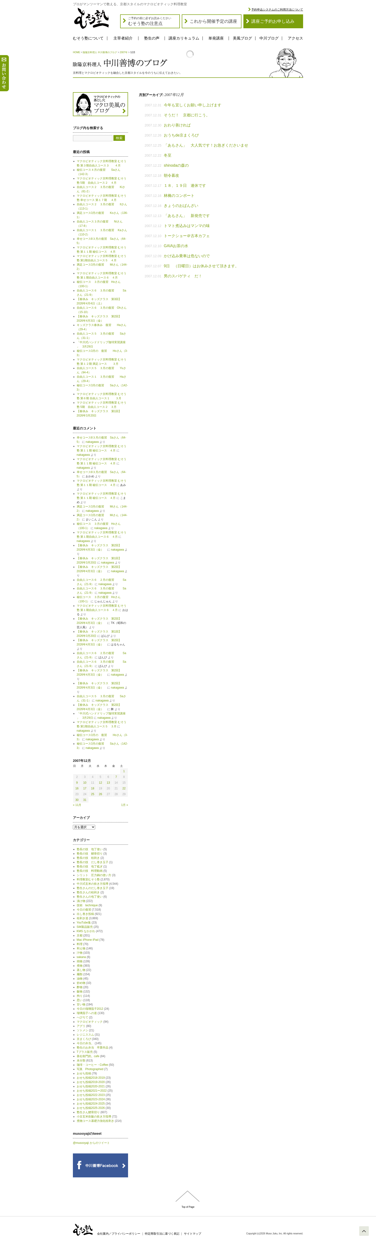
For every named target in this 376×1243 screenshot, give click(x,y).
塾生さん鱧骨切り (88, 1112)
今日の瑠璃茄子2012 (90, 1008)
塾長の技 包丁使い (90, 849)
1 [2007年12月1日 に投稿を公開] (124, 771)
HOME (76, 52)
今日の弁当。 (85, 1043)
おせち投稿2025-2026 (91, 1108)
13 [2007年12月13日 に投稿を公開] (108, 782)
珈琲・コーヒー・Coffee (92, 1064)
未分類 (81, 1060)
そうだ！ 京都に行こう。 (187, 115)
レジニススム (85, 1034)
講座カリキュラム (184, 38)
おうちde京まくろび (181, 135)
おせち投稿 (84, 1073)
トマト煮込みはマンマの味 (187, 226)
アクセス (295, 38)
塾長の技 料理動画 (90, 870)
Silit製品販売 (85, 927)
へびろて (82, 1017)
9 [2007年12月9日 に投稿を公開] (77, 782)
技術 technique (87, 905)
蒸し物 (81, 970)
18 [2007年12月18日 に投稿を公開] (92, 788)
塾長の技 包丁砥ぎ (90, 866)
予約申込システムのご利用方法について (277, 9)
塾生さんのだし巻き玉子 (92, 888)
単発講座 (216, 38)
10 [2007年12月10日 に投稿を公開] (84, 782)
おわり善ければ (177, 125)
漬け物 (81, 901)
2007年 (124, 52)
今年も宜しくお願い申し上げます (192, 105)
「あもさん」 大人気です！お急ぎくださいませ (206, 145)
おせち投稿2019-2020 (91, 1082)
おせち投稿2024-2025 (91, 1103)
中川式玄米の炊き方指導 (92, 883)
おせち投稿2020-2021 (91, 1086)
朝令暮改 (171, 175)
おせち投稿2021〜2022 (92, 1090)
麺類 (79, 974)
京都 (79, 935)
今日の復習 (84, 909)
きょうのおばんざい (181, 206)
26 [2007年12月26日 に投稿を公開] (100, 794)
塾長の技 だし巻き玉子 (92, 862)
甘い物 (81, 1004)
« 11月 (77, 805)
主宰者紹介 (123, 38)
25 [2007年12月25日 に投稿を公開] (92, 794)
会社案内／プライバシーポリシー (118, 1233)
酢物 (79, 987)
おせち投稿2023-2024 (91, 1099)
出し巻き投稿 (85, 914)
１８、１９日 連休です (185, 185)
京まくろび (84, 1039)
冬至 (167, 155)
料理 (79, 944)
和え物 (81, 948)
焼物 (79, 961)
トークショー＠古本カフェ (187, 236)
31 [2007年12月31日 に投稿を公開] (84, 800)
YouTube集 (84, 922)
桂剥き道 (82, 918)
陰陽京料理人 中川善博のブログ (100, 52)
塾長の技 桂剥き (88, 858)
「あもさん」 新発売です (187, 216)
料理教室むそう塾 (88, 879)
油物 (79, 978)
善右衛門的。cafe (88, 1056)
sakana (81, 957)
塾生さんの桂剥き (88, 892)
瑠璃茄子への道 (87, 1013)
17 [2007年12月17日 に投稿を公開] (84, 788)
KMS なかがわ (86, 931)
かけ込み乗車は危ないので (187, 256)
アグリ (81, 1026)
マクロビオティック (90, 1021)
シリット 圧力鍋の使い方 (94, 875)
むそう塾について (88, 38)
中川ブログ (269, 38)
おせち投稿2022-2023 (91, 1095)
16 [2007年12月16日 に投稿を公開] (76, 788)
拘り (79, 996)
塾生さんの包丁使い (90, 896)
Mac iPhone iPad (88, 939)
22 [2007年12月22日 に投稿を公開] (123, 788)
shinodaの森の (176, 165)
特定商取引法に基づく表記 (162, 1233)
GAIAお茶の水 (176, 246)
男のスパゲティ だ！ (183, 276)
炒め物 (81, 983)
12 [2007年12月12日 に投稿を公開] (100, 782)
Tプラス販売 (85, 1052)
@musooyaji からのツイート (91, 1143)
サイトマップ (192, 1233)
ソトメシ (82, 1030)
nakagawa (92, 442)
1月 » (124, 805)
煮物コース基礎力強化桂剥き (95, 1121)
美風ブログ (242, 38)
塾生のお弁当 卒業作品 (92, 1047)
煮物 (79, 965)
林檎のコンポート (179, 196)
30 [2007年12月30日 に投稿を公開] (76, 800)
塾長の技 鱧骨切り (90, 853)
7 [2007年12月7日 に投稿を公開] (116, 777)
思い (79, 1000)
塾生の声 (151, 38)
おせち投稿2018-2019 (91, 1077)
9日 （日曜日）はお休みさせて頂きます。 (201, 266)
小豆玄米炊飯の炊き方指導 (94, 1116)
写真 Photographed (90, 1069)
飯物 (79, 991)
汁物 (79, 952)
